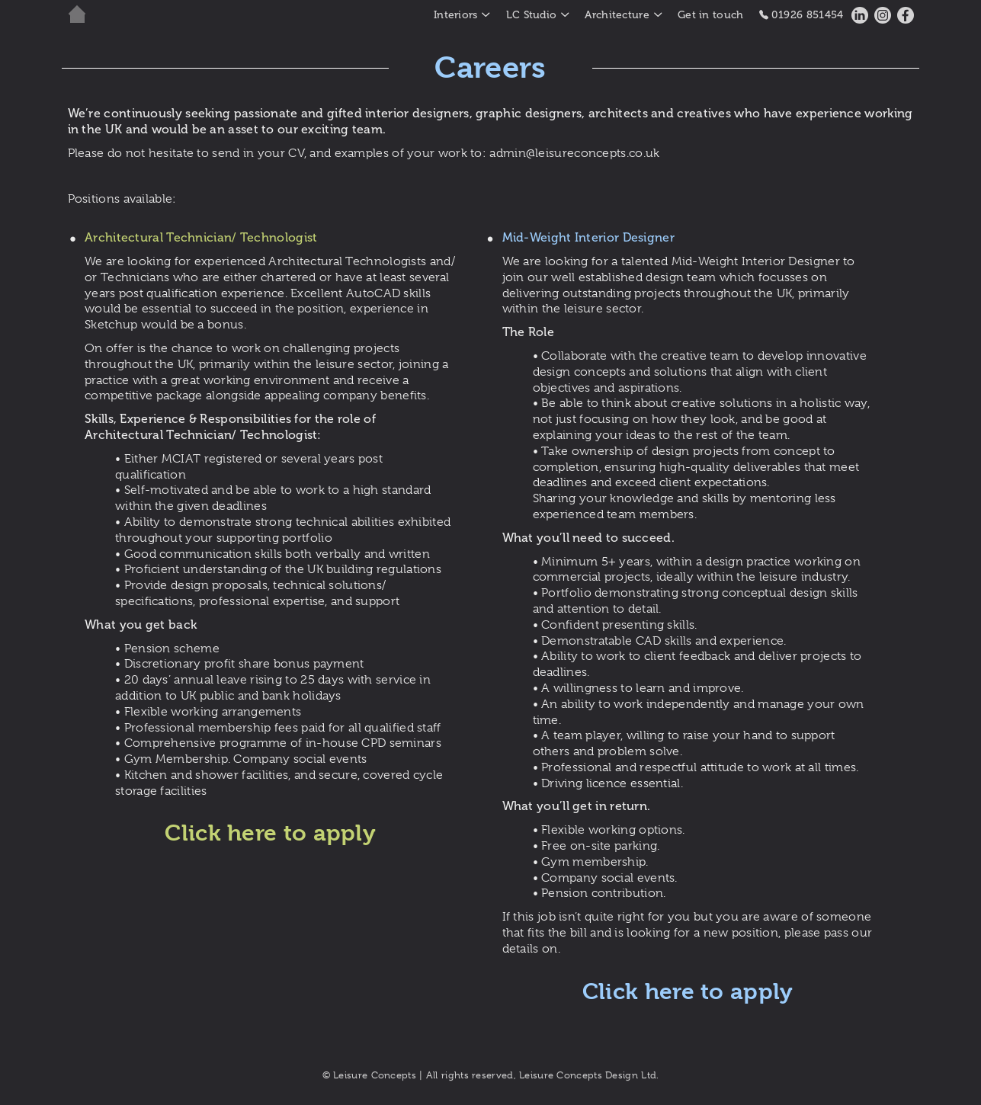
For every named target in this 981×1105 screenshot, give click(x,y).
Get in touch (711, 14)
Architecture (617, 14)
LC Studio (531, 14)
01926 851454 (801, 14)
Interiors (456, 14)
